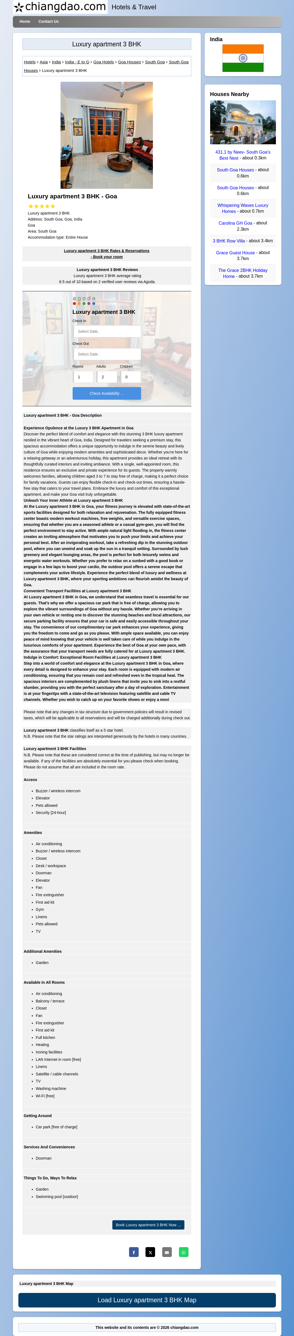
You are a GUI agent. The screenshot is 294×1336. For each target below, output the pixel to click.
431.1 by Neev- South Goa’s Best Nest (242, 155)
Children (126, 366)
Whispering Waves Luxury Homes (243, 208)
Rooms (78, 366)
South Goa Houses (236, 170)
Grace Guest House (236, 252)
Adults (101, 366)
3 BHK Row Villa (229, 241)
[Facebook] (134, 1252)
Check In (79, 321)
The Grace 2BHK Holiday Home (243, 273)
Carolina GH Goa (236, 223)
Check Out (81, 344)
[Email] (167, 1252)
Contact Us (48, 21)
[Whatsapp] (184, 1252)
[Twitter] (150, 1252)
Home (25, 21)
